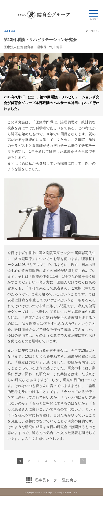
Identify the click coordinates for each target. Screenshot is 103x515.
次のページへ (83, 461)
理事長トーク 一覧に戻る (56, 480)
